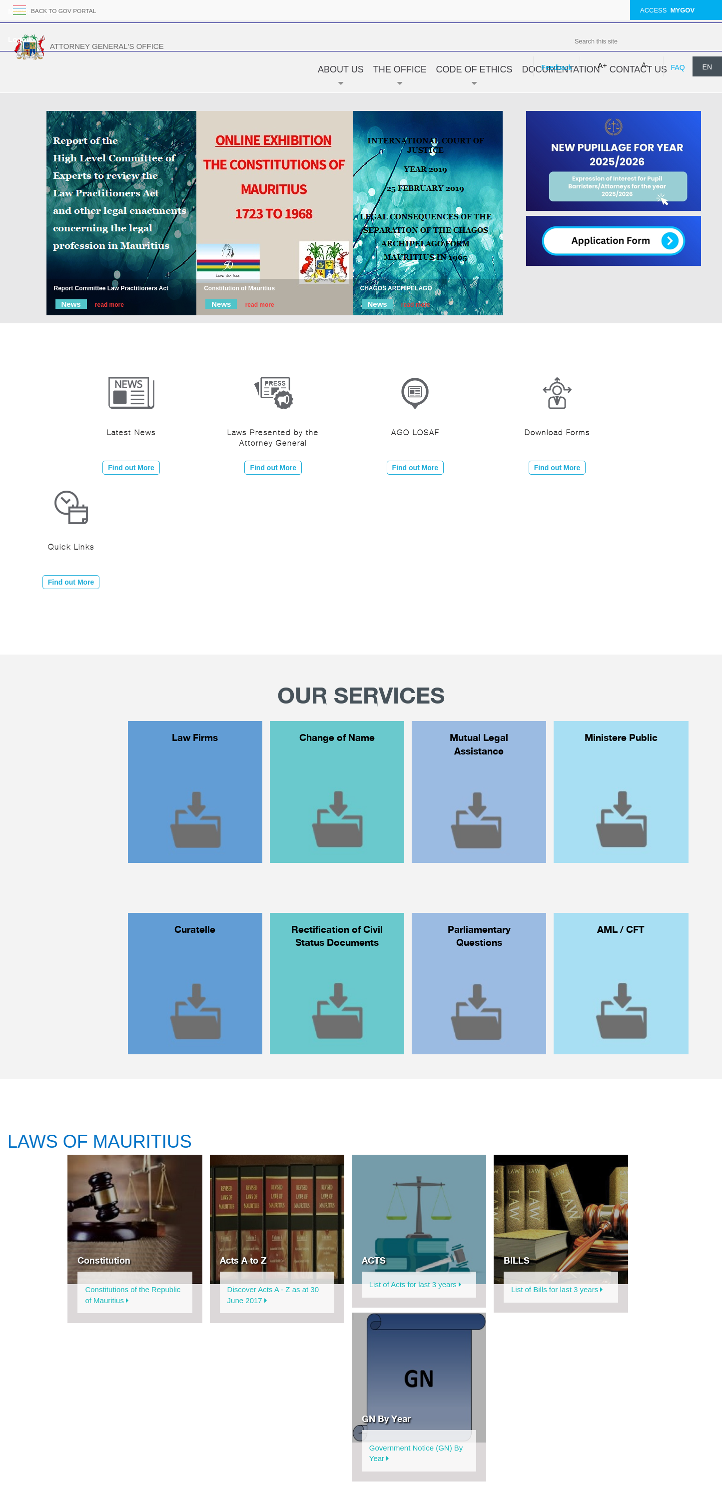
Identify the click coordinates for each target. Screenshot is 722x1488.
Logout (20, 39)
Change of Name (337, 738)
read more (109, 304)
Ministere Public (621, 738)
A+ (602, 65)
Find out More (131, 468)
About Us (341, 78)
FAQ (678, 67)
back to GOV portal (67, 10)
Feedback (556, 67)
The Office (400, 78)
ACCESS (667, 10)
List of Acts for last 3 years (415, 1284)
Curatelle (194, 929)
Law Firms (195, 738)
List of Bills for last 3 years (557, 1289)
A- (645, 64)
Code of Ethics (474, 78)
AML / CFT (621, 929)
